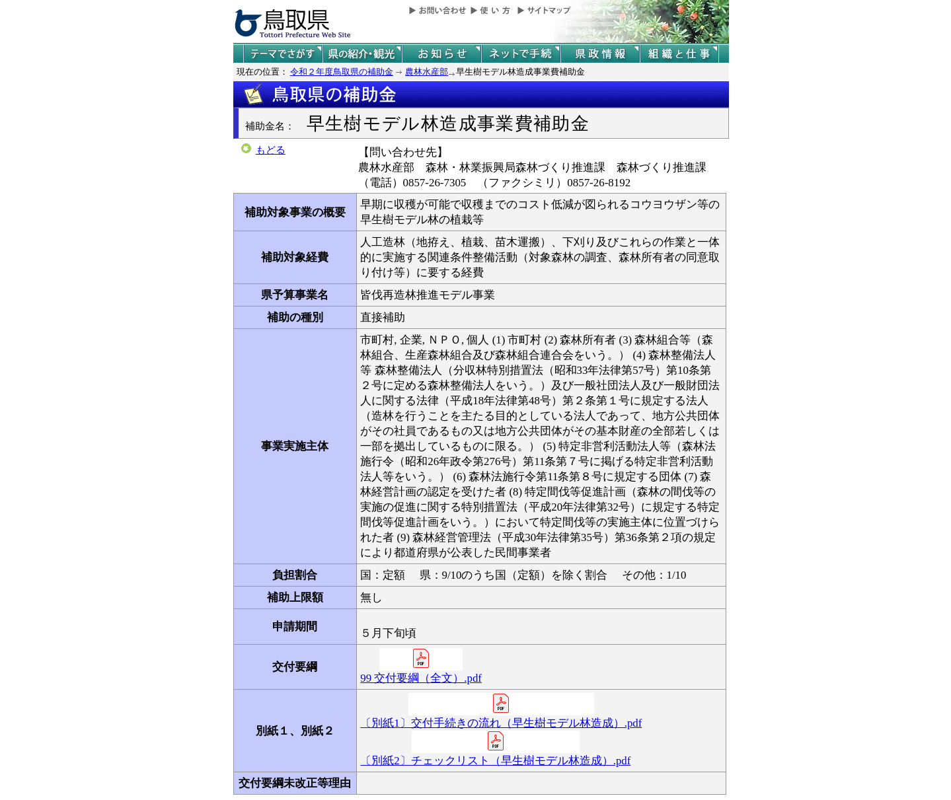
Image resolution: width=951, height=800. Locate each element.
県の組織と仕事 (679, 54)
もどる (270, 150)
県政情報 (600, 54)
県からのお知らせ (441, 54)
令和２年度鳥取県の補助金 (341, 72)
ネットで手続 (520, 54)
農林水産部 (426, 72)
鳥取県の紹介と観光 (362, 54)
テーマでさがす (283, 54)
